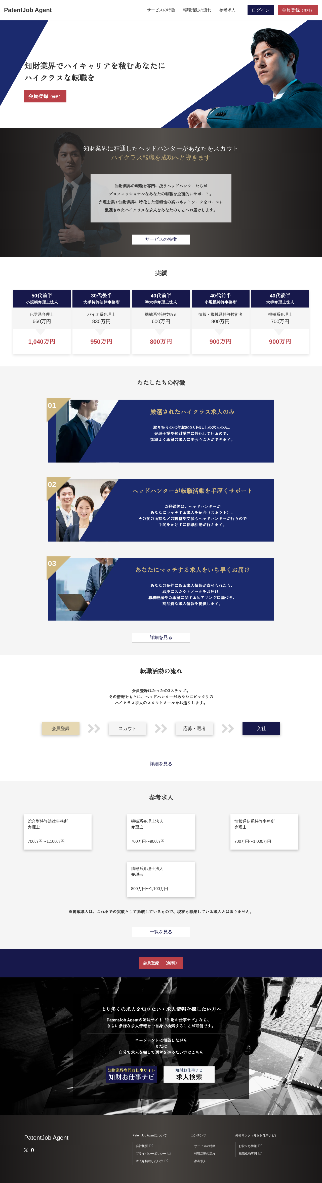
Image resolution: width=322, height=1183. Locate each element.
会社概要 (142, 1146)
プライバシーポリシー (151, 1153)
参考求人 (227, 10)
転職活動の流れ (197, 10)
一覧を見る (161, 931)
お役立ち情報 (248, 1146)
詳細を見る (161, 637)
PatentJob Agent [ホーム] (28, 10)
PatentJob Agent (46, 1137)
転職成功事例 (248, 1153)
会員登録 (45, 96)
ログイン (261, 10)
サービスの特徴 (161, 10)
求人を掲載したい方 (149, 1161)
